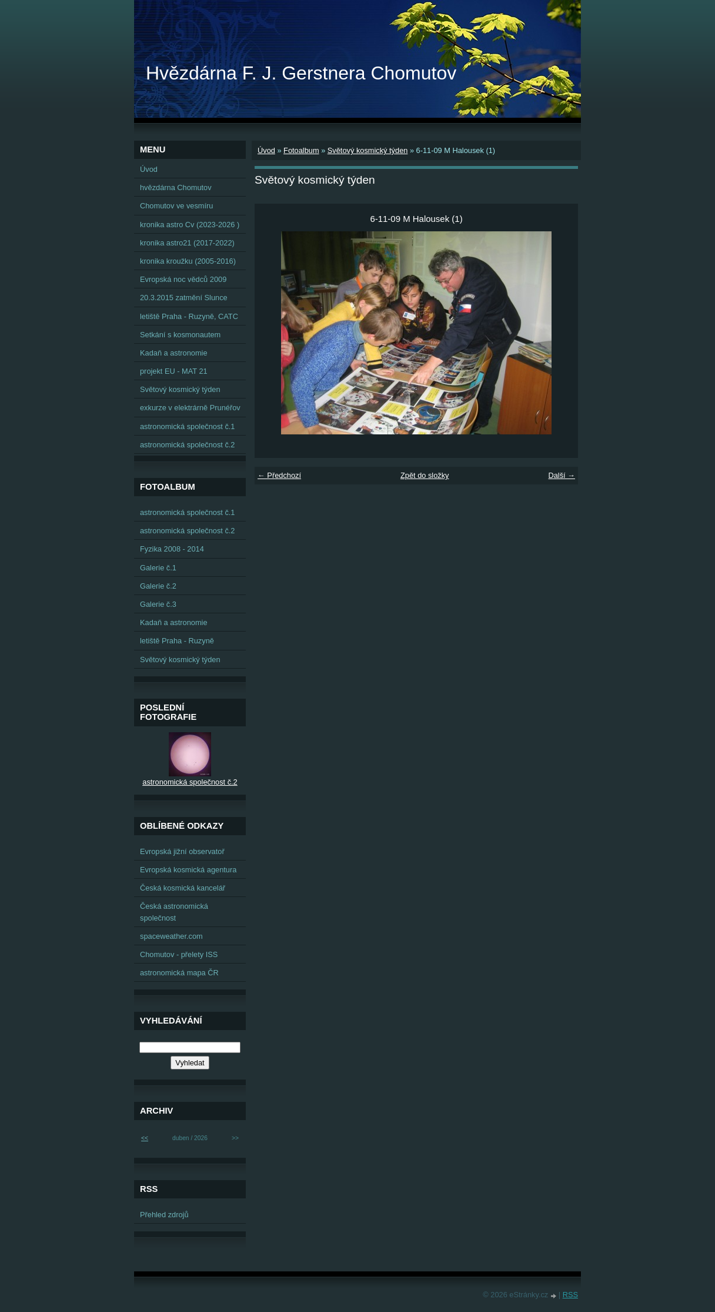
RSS (570, 1294)
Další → (561, 475)
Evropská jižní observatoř (182, 851)
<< (144, 1138)
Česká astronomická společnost (174, 912)
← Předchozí (279, 475)
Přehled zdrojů (164, 1214)
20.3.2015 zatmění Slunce (184, 297)
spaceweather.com (171, 936)
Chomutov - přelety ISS (179, 954)
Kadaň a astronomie (174, 352)
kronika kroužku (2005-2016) (188, 261)
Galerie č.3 (158, 604)
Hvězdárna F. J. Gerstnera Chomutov (301, 73)
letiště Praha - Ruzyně (177, 640)
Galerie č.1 (158, 567)
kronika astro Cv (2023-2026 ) (189, 224)
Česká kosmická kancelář (182, 887)
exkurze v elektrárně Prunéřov (190, 407)
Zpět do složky (424, 475)
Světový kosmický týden (368, 150)
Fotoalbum (301, 150)
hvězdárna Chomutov (176, 187)
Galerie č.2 (158, 586)
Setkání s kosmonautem (180, 334)
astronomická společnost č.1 (187, 426)
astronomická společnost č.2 (187, 444)
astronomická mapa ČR (179, 972)
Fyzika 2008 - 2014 (172, 548)
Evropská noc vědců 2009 (183, 279)
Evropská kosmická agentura (188, 869)
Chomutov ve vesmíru (176, 205)
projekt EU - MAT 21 (174, 371)
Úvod (266, 150)
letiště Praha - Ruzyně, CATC (189, 316)
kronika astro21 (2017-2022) (187, 242)
